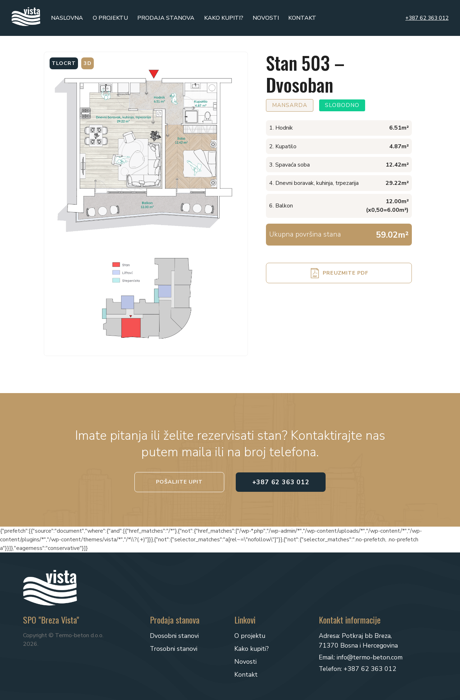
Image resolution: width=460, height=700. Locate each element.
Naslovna (67, 18)
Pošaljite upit (179, 481)
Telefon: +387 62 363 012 (357, 668)
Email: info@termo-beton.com (360, 657)
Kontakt (302, 18)
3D (88, 63)
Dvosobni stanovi (174, 635)
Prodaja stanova (165, 18)
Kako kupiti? (223, 18)
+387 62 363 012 (426, 18)
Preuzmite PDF (345, 272)
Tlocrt (64, 63)
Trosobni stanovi (173, 648)
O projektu (110, 18)
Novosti (266, 18)
